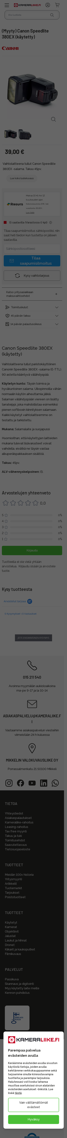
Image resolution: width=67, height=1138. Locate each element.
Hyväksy (34, 1119)
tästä (18, 1092)
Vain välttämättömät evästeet (33, 1105)
